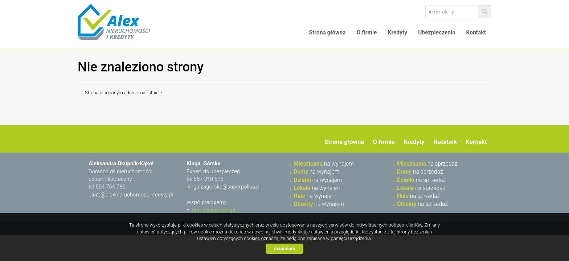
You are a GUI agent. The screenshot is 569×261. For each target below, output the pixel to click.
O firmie (367, 32)
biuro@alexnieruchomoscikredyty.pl (131, 194)
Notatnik (445, 141)
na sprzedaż (427, 164)
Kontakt (476, 32)
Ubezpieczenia (436, 32)
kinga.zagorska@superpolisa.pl (224, 186)
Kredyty (398, 32)
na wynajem (324, 164)
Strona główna (327, 32)
